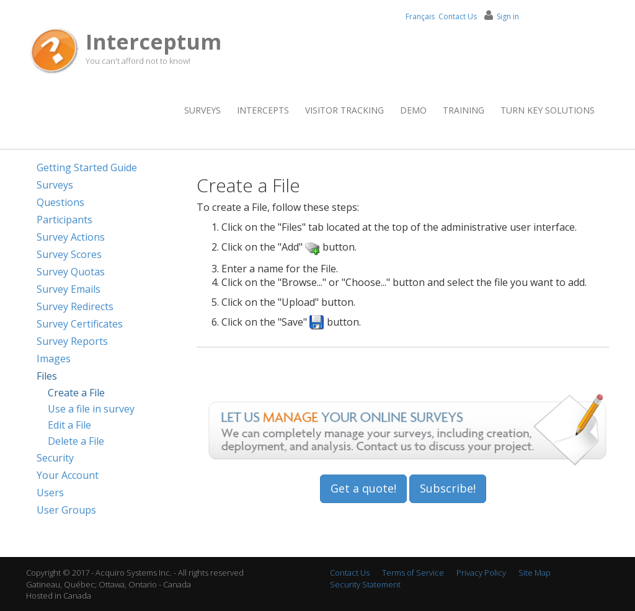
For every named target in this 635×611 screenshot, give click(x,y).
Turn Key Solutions (547, 110)
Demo (413, 110)
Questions (60, 202)
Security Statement (365, 584)
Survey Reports (72, 341)
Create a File (76, 392)
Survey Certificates (80, 324)
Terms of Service (413, 572)
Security (55, 458)
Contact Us (457, 16)
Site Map (534, 572)
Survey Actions (71, 237)
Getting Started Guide (87, 167)
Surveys (202, 110)
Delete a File (76, 441)
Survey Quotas (71, 272)
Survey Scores (69, 254)
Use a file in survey (91, 409)
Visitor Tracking (344, 110)
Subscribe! (448, 488)
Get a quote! (363, 488)
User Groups (66, 510)
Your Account (68, 475)
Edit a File (69, 425)
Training (463, 110)
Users (50, 492)
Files (47, 376)
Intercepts (263, 110)
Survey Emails (68, 289)
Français (420, 16)
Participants (64, 219)
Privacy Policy (481, 572)
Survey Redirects (75, 306)
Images (54, 358)
